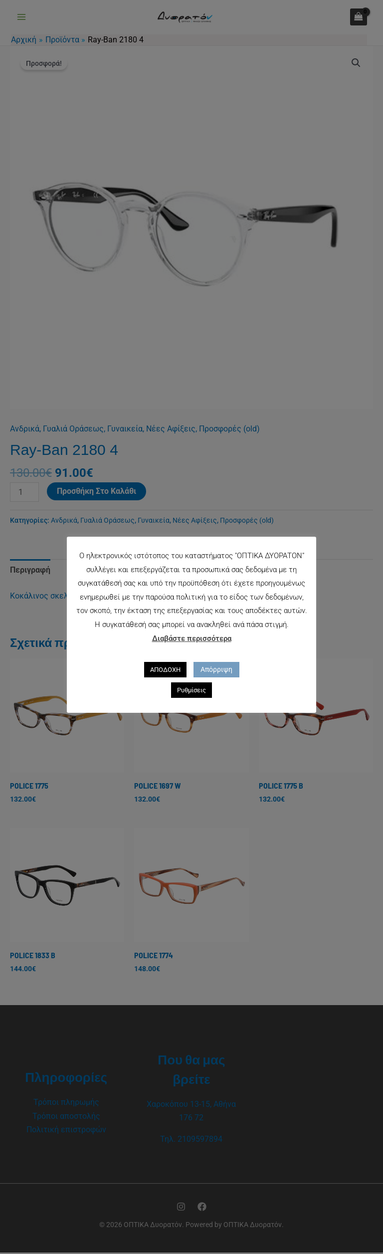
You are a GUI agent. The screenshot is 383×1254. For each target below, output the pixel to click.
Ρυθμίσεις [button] (191, 690)
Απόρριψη (216, 669)
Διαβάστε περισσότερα (191, 638)
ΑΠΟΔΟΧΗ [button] (165, 669)
